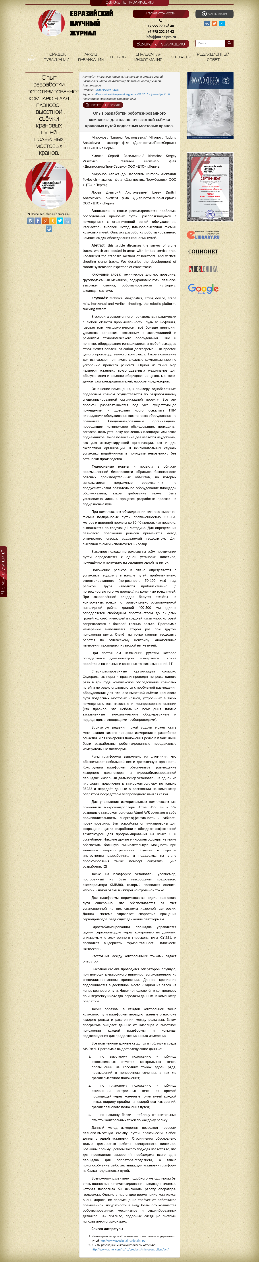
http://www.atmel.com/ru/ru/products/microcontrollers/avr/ (130, 1249)
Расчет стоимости (160, 13)
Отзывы (118, 57)
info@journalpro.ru (161, 37)
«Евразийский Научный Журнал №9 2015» (132, 94)
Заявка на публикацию (161, 44)
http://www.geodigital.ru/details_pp (122, 1240)
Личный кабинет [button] (214, 13)
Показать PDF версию (103, 104)
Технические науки (107, 90)
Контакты (181, 57)
